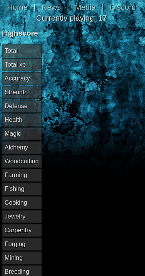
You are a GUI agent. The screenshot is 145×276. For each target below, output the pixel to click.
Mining (14, 258)
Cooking (16, 202)
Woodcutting (22, 161)
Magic (13, 133)
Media (85, 7)
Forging (15, 244)
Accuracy (17, 78)
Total (11, 51)
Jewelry (15, 216)
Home (17, 7)
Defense (16, 106)
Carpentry (18, 230)
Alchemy (16, 147)
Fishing (15, 189)
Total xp (15, 64)
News (51, 7)
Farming (16, 175)
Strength (16, 92)
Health (13, 120)
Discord (123, 7)
